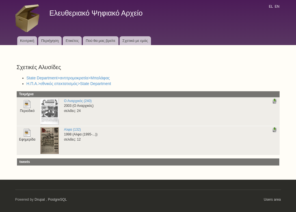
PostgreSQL (57, 200)
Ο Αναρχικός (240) (78, 101)
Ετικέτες (72, 41)
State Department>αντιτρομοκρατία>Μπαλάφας (68, 78)
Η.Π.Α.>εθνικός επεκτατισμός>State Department (69, 83)
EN (277, 7)
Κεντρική (27, 41)
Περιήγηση (50, 41)
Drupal (39, 200)
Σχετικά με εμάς (135, 41)
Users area (272, 200)
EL (271, 7)
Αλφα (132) (72, 130)
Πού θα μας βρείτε (100, 41)
